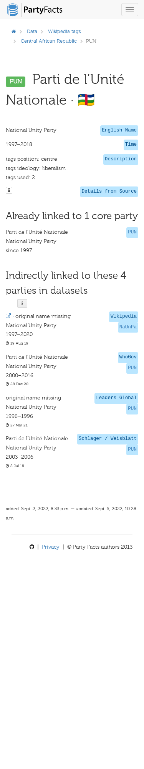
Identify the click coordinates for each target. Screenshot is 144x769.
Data (32, 31)
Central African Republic (49, 41)
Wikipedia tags (64, 31)
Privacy (51, 547)
